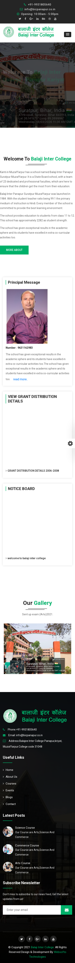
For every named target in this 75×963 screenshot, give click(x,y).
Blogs (8, 797)
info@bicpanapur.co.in (37, 9)
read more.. (20, 379)
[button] (67, 34)
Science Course (25, 827)
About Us (10, 776)
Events (8, 790)
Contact (9, 804)
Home (8, 770)
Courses (9, 783)
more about (14, 249)
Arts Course (22, 863)
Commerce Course (27, 845)
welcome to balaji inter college (26, 559)
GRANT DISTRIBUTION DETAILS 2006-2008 (32, 471)
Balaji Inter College (42, 947)
